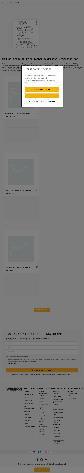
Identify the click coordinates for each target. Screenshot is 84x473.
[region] (42, 86)
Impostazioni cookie (42, 96)
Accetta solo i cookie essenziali (42, 101)
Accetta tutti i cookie (41, 89)
